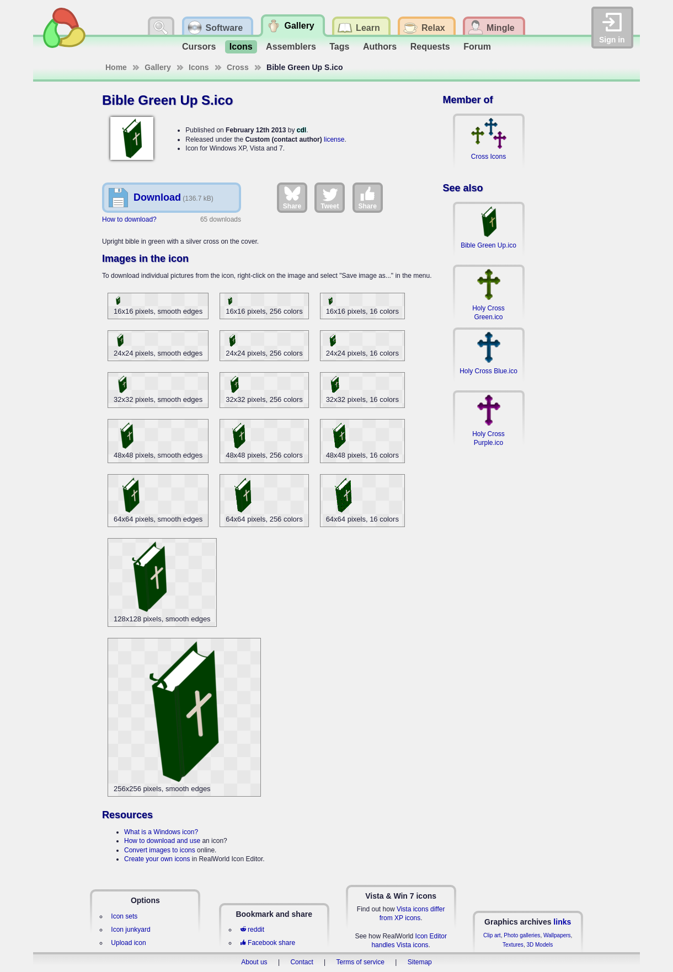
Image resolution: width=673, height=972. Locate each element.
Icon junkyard (130, 929)
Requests (430, 46)
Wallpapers (557, 935)
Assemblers (291, 46)
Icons (241, 46)
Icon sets (124, 916)
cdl (301, 130)
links (562, 921)
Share (292, 197)
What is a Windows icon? (161, 832)
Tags (339, 46)
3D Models (539, 945)
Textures (513, 945)
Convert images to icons (159, 850)
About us (254, 962)
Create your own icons (157, 859)
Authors (380, 46)
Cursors (199, 46)
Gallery (157, 67)
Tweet (330, 197)
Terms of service (360, 962)
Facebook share (267, 943)
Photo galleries (522, 935)
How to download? (129, 219)
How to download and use (162, 841)
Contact (301, 962)
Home (116, 67)
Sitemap (420, 962)
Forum (477, 46)
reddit (252, 929)
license (334, 139)
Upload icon (128, 943)
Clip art (492, 935)
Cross (238, 67)
